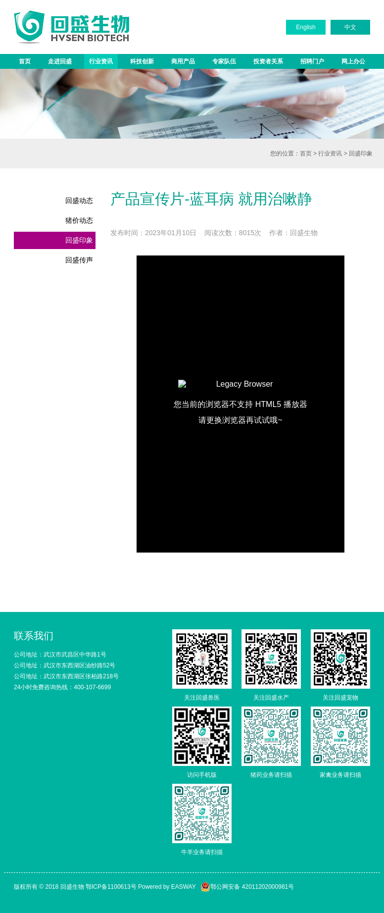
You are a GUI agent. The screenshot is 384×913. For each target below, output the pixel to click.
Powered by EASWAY (167, 886)
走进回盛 (60, 61)
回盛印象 (361, 153)
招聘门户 (312, 61)
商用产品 (183, 61)
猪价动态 (79, 220)
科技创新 (142, 61)
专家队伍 (224, 61)
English (305, 27)
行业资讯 (101, 61)
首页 (25, 61)
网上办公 (353, 61)
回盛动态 (79, 200)
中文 (350, 27)
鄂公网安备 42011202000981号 (247, 887)
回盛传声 (79, 260)
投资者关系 (268, 61)
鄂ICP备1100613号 (111, 886)
